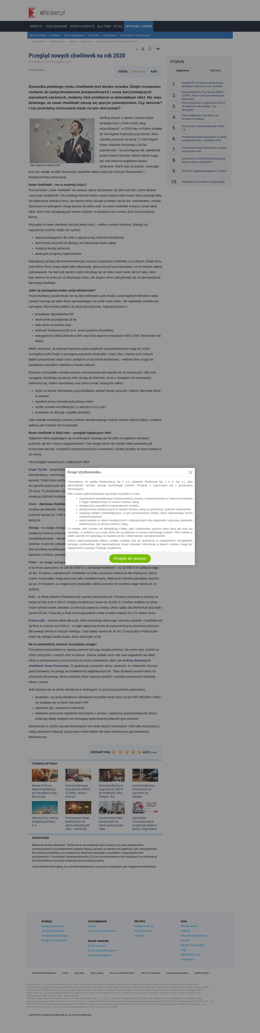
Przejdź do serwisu (130, 558)
